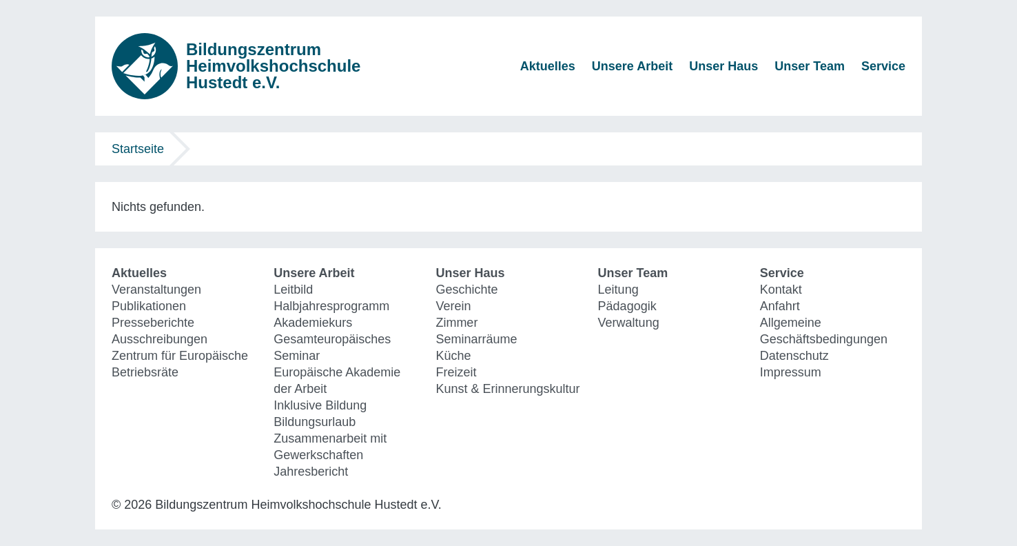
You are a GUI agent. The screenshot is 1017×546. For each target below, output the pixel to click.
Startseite (138, 149)
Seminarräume (476, 339)
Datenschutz (794, 356)
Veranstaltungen (156, 289)
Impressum (790, 372)
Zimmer (456, 323)
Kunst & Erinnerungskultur (507, 389)
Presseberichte (153, 323)
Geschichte (466, 289)
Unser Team (809, 66)
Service (883, 66)
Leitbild (293, 289)
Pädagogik (627, 306)
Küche (453, 356)
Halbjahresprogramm (331, 306)
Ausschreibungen (159, 339)
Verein (453, 306)
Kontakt (781, 289)
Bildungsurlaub (315, 422)
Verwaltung (628, 323)
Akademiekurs (313, 323)
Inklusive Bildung (320, 405)
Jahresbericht (311, 471)
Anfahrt (780, 306)
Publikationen (149, 306)
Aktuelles (547, 66)
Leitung (618, 289)
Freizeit (455, 372)
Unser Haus (723, 66)
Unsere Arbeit (632, 66)
